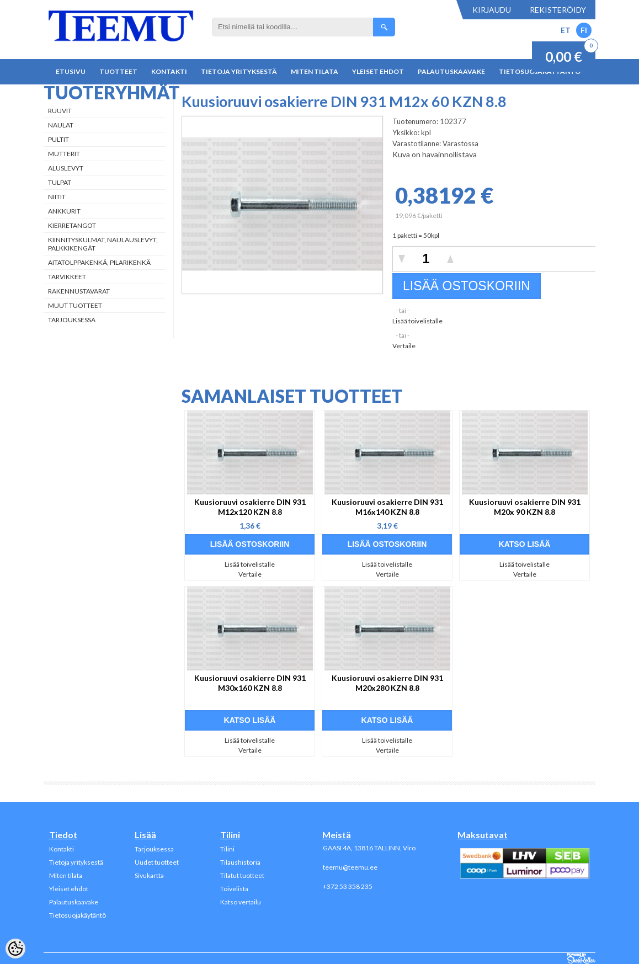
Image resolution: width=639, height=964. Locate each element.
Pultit (58, 139)
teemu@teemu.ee (350, 867)
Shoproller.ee (581, 958)
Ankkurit (64, 211)
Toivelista (234, 889)
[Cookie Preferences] (15, 948)
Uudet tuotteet (157, 862)
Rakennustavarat (79, 291)
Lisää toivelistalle (417, 321)
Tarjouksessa (71, 320)
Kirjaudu (491, 9)
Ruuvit (60, 110)
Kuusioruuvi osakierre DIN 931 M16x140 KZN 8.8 (387, 506)
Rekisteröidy (558, 9)
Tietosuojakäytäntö (77, 915)
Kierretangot (72, 225)
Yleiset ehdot (378, 71)
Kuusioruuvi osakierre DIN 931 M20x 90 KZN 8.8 (525, 506)
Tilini (227, 849)
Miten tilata (314, 71)
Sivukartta (149, 875)
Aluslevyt (65, 168)
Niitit (57, 197)
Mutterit (64, 154)
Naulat (60, 125)
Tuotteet (118, 71)
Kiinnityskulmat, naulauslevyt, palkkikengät (103, 244)
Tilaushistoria (240, 862)
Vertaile (404, 346)
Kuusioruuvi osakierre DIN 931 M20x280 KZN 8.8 (387, 683)
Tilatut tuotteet (242, 875)
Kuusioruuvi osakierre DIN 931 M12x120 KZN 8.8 (250, 506)
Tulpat (59, 182)
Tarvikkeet (67, 277)
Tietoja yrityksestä (239, 71)
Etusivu (71, 71)
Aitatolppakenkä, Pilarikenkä (99, 262)
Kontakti (169, 71)
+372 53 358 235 (347, 886)
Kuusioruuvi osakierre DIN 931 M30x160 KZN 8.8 (250, 683)
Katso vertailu (240, 902)
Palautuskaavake (451, 71)
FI (584, 30)
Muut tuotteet (75, 305)
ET (566, 30)
